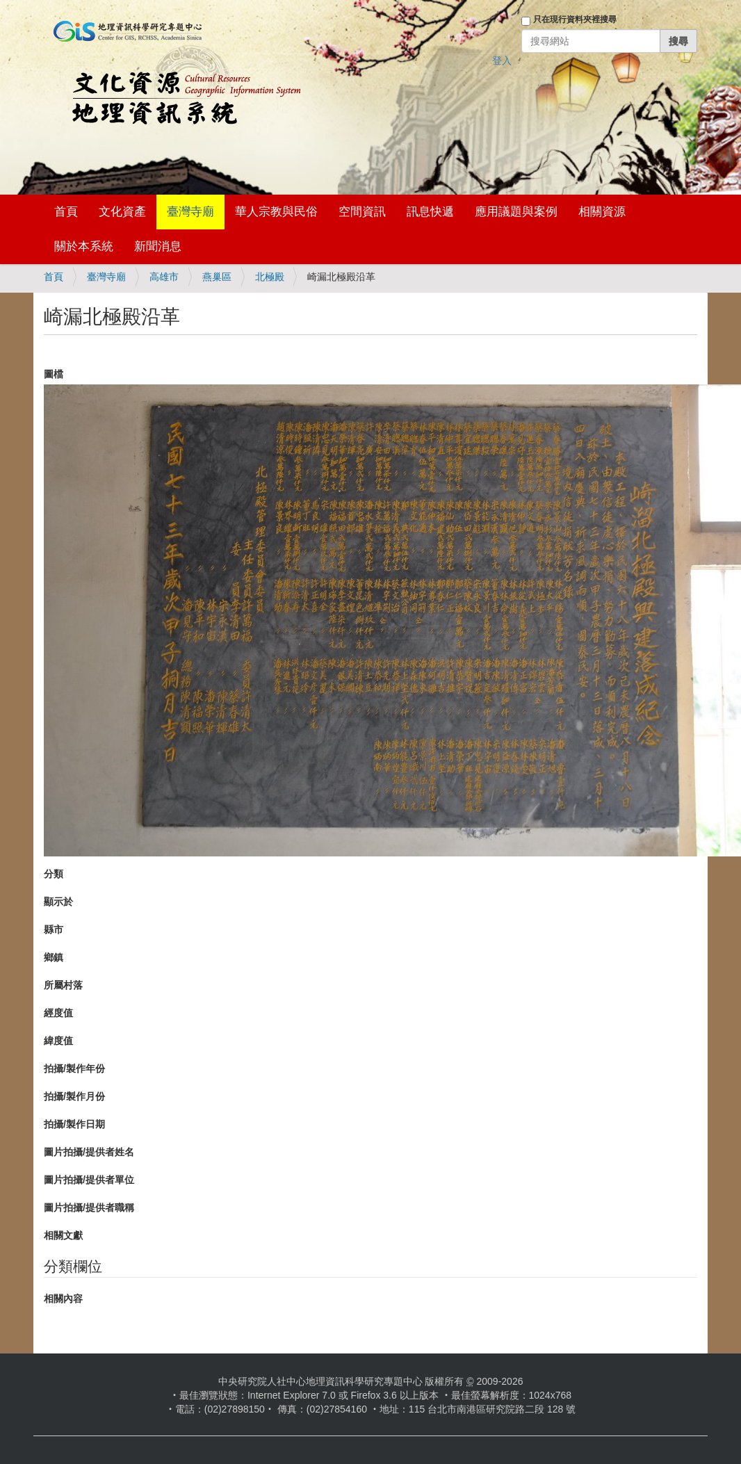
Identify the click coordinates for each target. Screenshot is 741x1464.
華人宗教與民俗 (276, 211)
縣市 (53, 929)
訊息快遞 (430, 211)
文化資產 (122, 211)
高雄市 (164, 276)
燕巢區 (216, 276)
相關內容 (63, 1298)
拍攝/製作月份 (74, 1096)
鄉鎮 (53, 957)
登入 (502, 60)
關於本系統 (83, 246)
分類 (53, 873)
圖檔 (53, 374)
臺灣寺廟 (190, 211)
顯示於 (58, 901)
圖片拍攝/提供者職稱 (89, 1207)
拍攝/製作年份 (74, 1068)
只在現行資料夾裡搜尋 (575, 19)
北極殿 (269, 276)
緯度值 (58, 1040)
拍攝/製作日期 (74, 1124)
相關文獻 (63, 1235)
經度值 (58, 1012)
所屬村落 (63, 985)
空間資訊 (362, 211)
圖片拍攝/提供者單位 (89, 1179)
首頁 (66, 211)
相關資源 (602, 211)
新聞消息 (157, 246)
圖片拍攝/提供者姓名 (89, 1151)
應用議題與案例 (516, 211)
